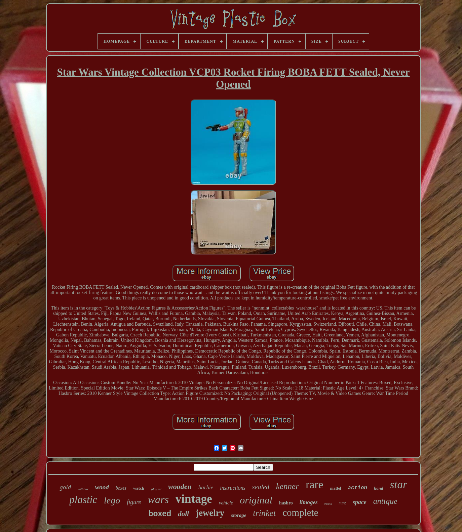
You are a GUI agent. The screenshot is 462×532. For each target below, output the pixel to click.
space (360, 502)
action (357, 488)
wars (158, 499)
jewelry (210, 513)
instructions (232, 488)
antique (385, 501)
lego (112, 500)
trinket (264, 513)
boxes (121, 488)
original (256, 499)
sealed (260, 487)
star (398, 485)
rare (314, 484)
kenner (287, 486)
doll (183, 514)
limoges (309, 502)
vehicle (226, 502)
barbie (205, 487)
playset (156, 489)
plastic (83, 499)
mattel (335, 488)
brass (328, 504)
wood (102, 487)
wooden (180, 486)
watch (138, 488)
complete (300, 512)
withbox (83, 489)
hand (378, 488)
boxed (159, 513)
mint (342, 503)
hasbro (286, 502)
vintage (194, 498)
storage (238, 515)
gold (65, 487)
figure (134, 502)
